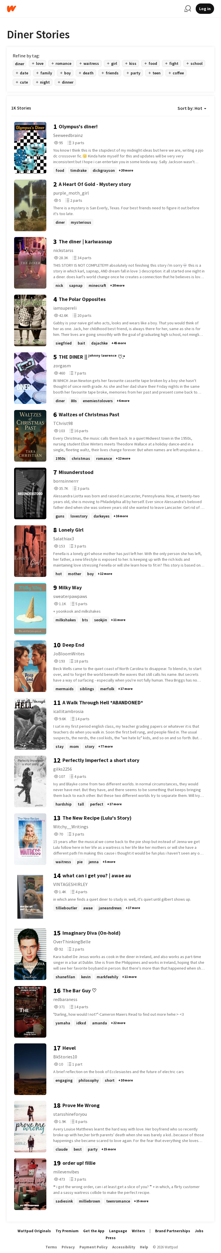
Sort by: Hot (192, 108)
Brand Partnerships (172, 1230)
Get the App (93, 1230)
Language (118, 1230)
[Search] (187, 8)
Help (144, 1247)
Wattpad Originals (34, 1230)
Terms (51, 1247)
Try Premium (67, 1230)
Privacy (68, 1247)
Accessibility (123, 1247)
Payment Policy (93, 1247)
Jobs (199, 1230)
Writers (138, 1230)
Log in (205, 8)
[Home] (93, 8)
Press (111, 1237)
